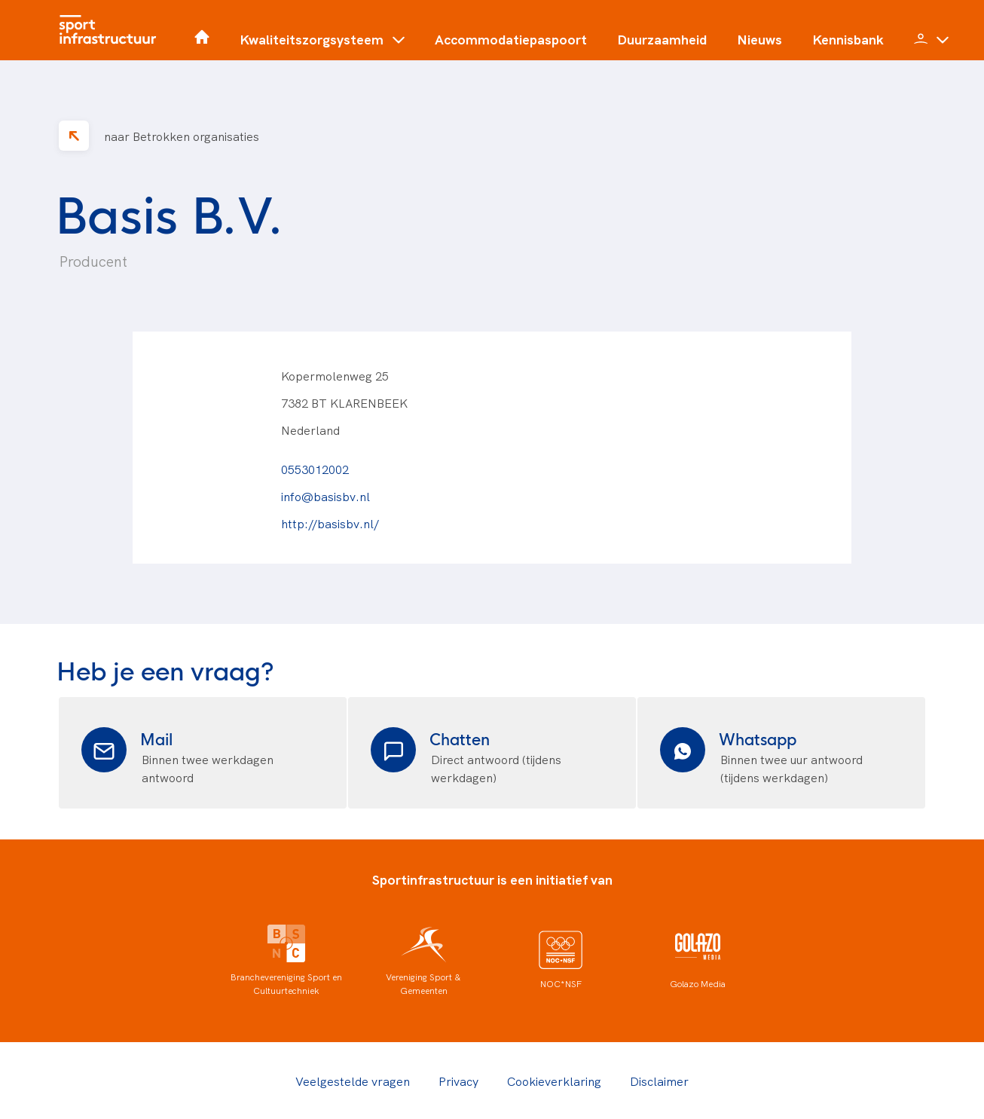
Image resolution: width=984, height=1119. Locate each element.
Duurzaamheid (662, 39)
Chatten (459, 738)
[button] (322, 45)
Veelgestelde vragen (352, 1080)
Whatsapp (757, 738)
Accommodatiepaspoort (511, 39)
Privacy (458, 1080)
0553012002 (315, 468)
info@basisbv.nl (325, 496)
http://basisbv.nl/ (330, 523)
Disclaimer (659, 1080)
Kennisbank (848, 39)
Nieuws (759, 39)
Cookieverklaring (554, 1080)
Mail (156, 738)
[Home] (111, 30)
